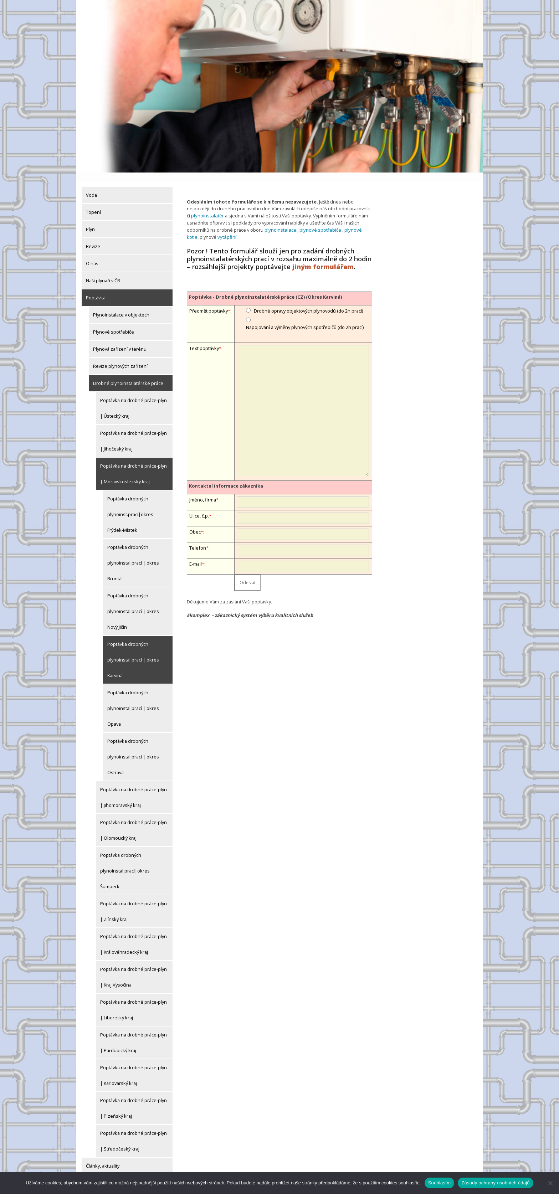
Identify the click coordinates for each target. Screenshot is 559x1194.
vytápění (213, 227)
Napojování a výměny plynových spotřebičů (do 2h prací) (305, 317)
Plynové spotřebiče (113, 323)
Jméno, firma (202, 490)
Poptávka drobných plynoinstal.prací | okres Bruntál (133, 554)
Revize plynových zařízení (120, 357)
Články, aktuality (102, 1157)
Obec (195, 522)
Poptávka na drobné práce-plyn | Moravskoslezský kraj (133, 465)
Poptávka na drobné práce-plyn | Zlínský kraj (133, 902)
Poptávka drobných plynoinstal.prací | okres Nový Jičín (133, 602)
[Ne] (550, 1183)
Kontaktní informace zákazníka (226, 476)
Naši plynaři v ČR (103, 271)
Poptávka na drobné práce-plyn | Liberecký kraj (133, 1001)
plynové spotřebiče (318, 220)
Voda (91, 186)
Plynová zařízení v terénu (120, 340)
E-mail (195, 554)
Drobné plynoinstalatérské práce (128, 374)
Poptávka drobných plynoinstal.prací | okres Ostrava (133, 748)
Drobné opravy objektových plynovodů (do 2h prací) (308, 301)
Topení (93, 203)
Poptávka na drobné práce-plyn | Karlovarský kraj (133, 1066)
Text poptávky (204, 338)
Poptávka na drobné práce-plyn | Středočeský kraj (133, 1132)
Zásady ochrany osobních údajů (495, 1182)
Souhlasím (439, 1182)
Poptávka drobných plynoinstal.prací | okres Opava (133, 699)
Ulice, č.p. (199, 506)
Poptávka (96, 288)
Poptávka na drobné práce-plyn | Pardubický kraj (133, 1034)
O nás (92, 254)
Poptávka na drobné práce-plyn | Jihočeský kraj (133, 432)
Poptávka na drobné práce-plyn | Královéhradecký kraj (133, 935)
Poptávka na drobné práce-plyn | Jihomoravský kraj (133, 788)
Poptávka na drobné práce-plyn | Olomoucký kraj (133, 821)
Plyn (90, 220)
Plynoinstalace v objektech (121, 306)
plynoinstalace (280, 220)
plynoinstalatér (207, 207)
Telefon (197, 538)
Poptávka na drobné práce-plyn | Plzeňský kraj (133, 1099)
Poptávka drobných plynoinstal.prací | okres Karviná (133, 651)
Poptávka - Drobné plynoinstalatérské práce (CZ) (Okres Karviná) (265, 287)
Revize (93, 237)
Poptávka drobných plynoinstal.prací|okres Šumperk (125, 862)
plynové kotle (357, 220)
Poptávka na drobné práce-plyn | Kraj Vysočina (133, 968)
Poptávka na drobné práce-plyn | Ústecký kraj (133, 399)
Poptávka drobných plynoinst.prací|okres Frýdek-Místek (130, 505)
